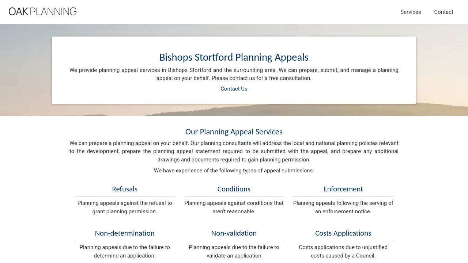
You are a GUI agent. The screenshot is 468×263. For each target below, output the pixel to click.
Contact (443, 12)
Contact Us (234, 88)
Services (410, 12)
